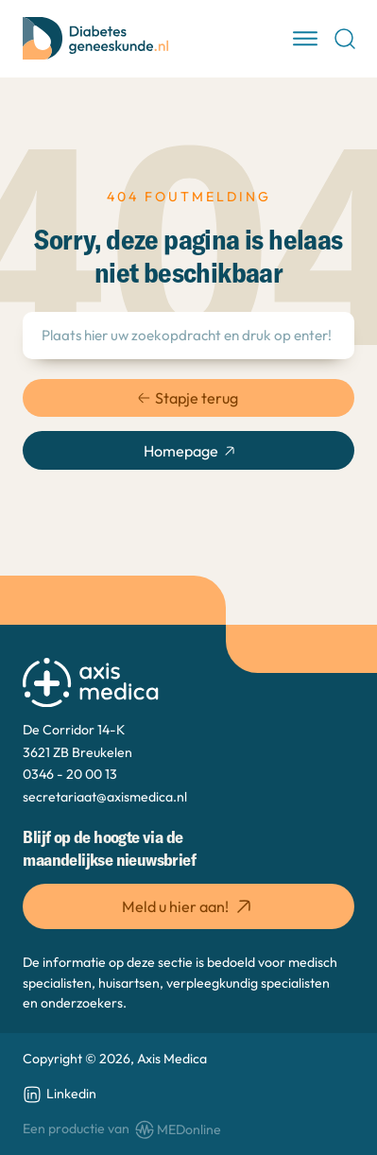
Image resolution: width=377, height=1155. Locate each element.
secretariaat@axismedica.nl (105, 796)
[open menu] (305, 38)
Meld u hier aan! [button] (188, 906)
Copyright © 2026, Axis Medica (115, 1058)
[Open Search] (345, 39)
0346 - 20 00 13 (70, 774)
